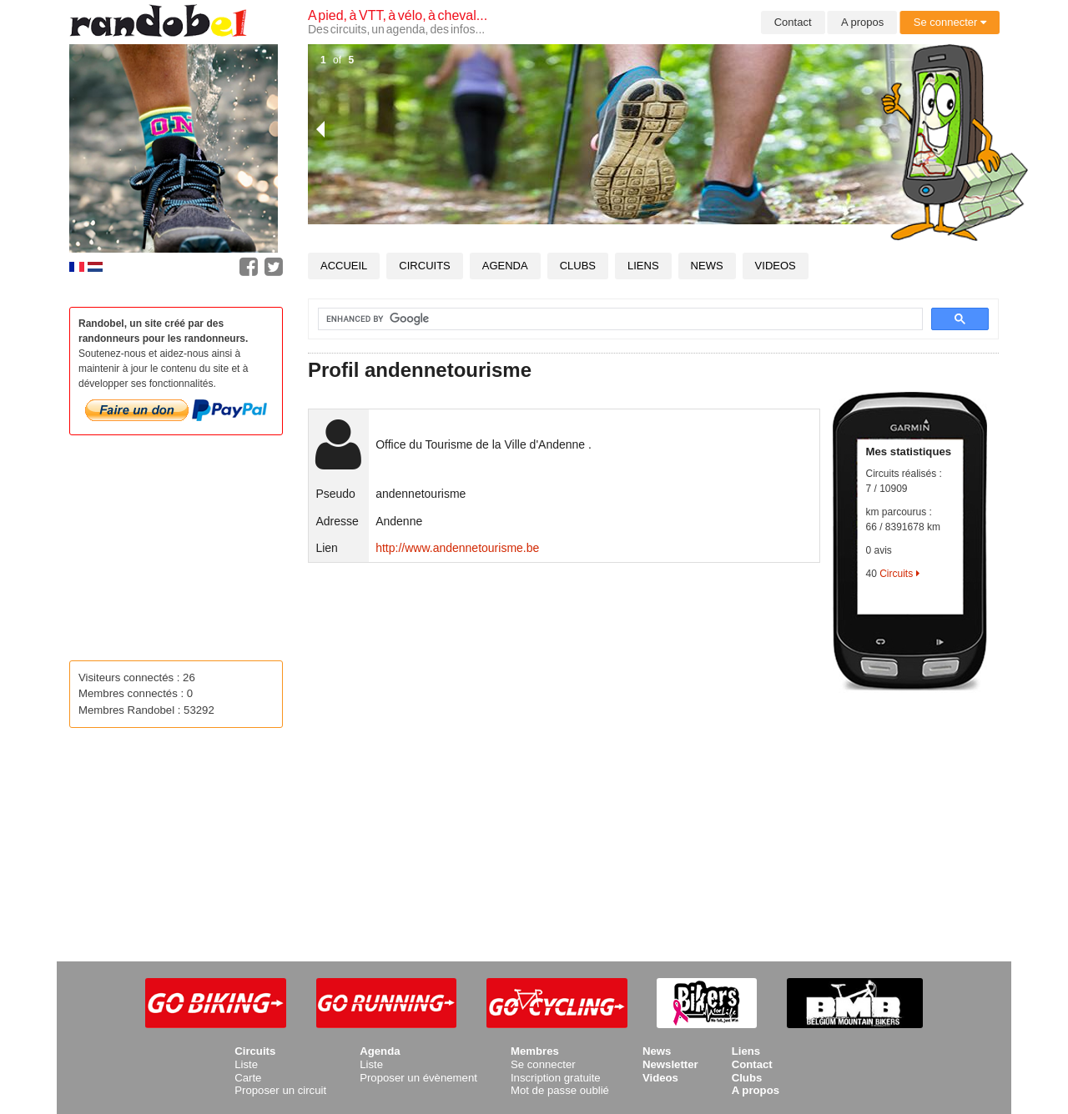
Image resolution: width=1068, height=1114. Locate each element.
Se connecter (950, 22)
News (707, 265)
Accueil (343, 265)
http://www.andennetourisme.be (457, 547)
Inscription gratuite (556, 1077)
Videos (775, 265)
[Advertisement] (653, 809)
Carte (247, 1077)
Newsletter (670, 1064)
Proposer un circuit (280, 1090)
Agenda (505, 265)
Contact (793, 22)
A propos (862, 22)
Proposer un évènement (418, 1077)
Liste (246, 1064)
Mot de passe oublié (560, 1090)
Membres (535, 1051)
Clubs (578, 265)
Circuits (424, 265)
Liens (643, 265)
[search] (610, 319)
